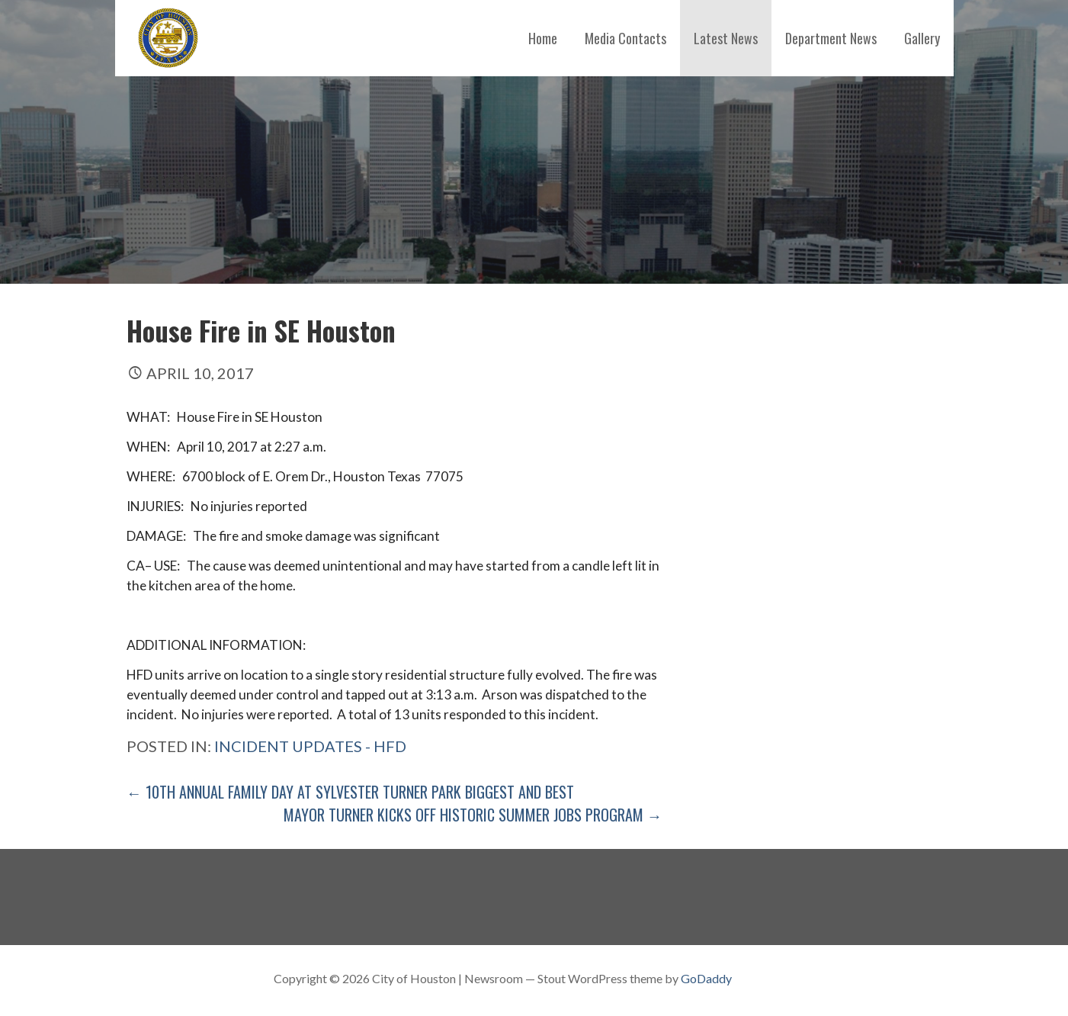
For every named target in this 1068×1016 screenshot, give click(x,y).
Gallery (922, 38)
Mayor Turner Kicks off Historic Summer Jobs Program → (473, 814)
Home (542, 38)
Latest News (726, 38)
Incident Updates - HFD (310, 746)
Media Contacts (625, 38)
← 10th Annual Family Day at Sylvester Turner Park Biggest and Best (350, 791)
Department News (831, 38)
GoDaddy (706, 978)
